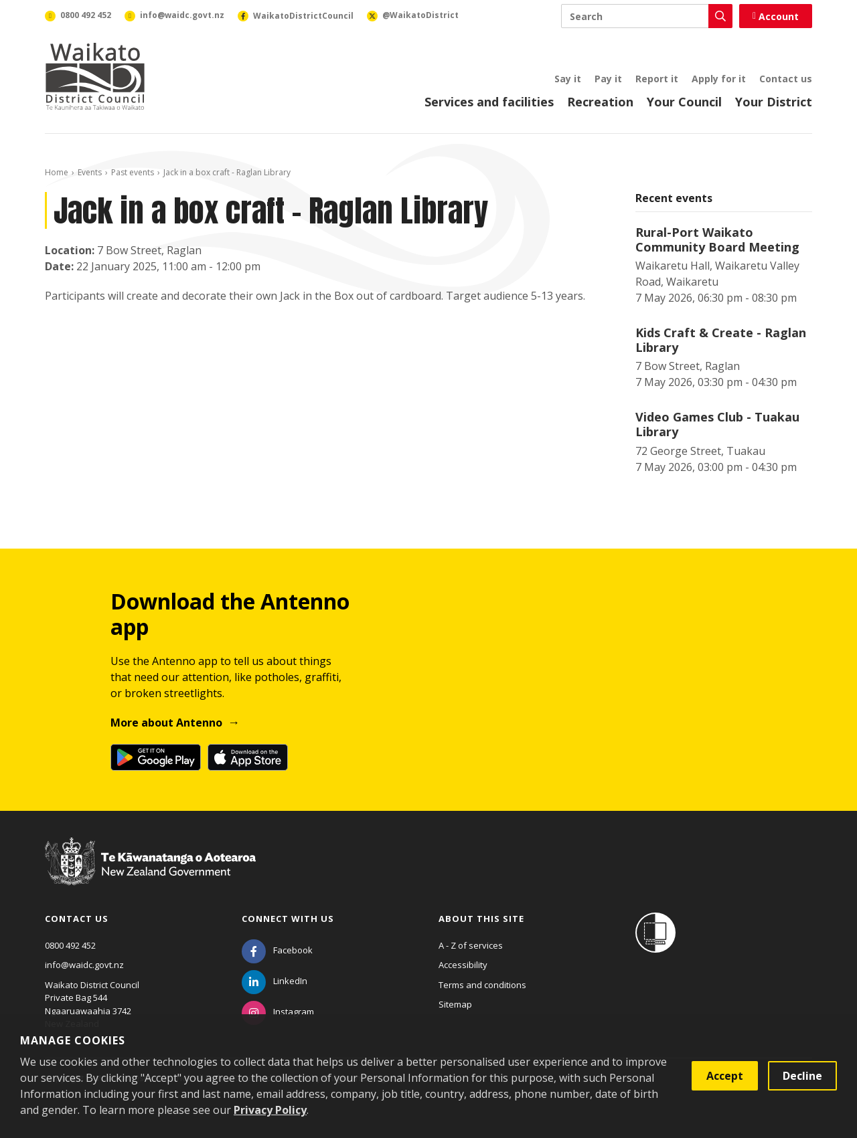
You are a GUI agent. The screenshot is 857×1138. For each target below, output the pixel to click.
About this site (481, 919)
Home (56, 172)
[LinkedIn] (274, 981)
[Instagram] (278, 1012)
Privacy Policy (270, 1110)
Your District (773, 102)
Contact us (785, 78)
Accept (724, 1075)
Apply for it (719, 78)
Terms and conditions (482, 985)
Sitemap (455, 1004)
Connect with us (288, 919)
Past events (132, 172)
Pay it (608, 78)
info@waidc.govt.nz (84, 965)
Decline (802, 1075)
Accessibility (463, 965)
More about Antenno (166, 722)
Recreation (600, 102)
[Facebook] (277, 950)
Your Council (684, 102)
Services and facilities (489, 102)
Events (90, 172)
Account (776, 16)
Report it (656, 78)
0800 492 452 (70, 945)
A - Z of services (471, 945)
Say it (567, 78)
